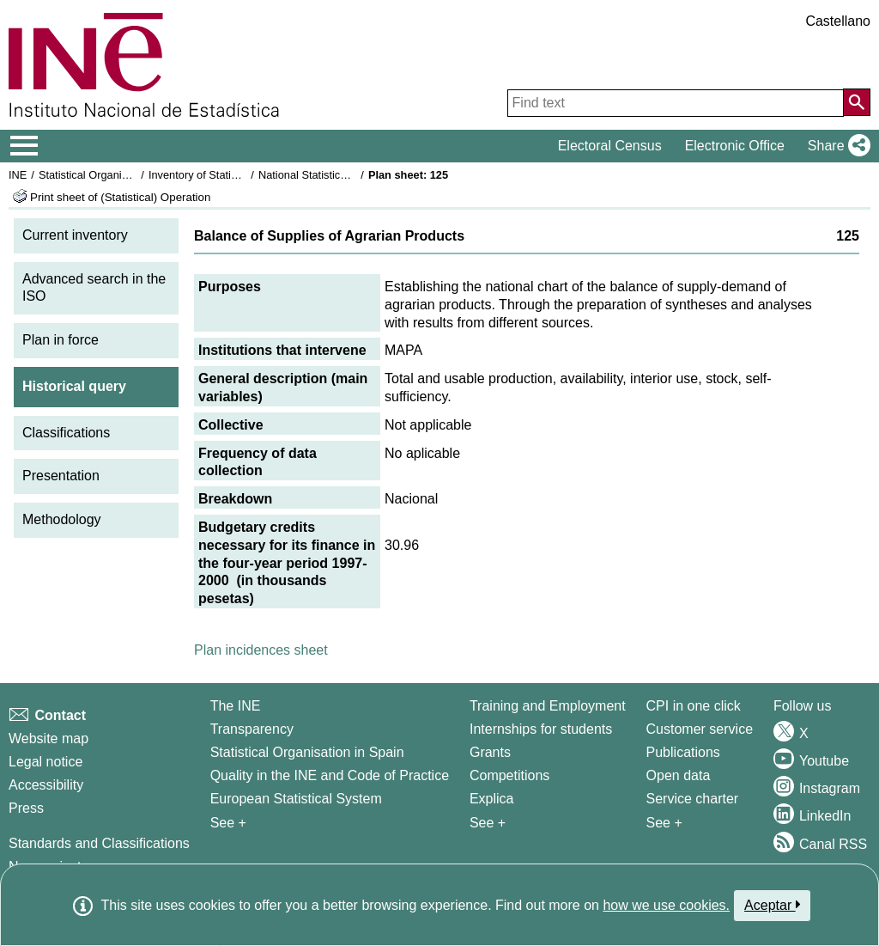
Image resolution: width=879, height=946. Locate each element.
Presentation (61, 475)
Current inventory (75, 235)
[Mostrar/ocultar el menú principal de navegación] (24, 146)
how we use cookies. (666, 905)
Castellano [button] (837, 21)
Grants (490, 752)
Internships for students (541, 729)
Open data (678, 775)
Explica (492, 798)
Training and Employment (548, 706)
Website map (48, 738)
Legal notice (45, 761)
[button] (835, 146)
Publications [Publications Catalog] (683, 752)
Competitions (509, 775)
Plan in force (60, 340)
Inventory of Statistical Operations (230, 174)
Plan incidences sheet (261, 650)
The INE (235, 706)
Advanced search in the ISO (94, 288)
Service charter (692, 798)
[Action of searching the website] (856, 102)
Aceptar (772, 904)
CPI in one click (693, 706)
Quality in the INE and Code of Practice (329, 775)
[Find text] (675, 103)
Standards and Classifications (99, 843)
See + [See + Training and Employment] (488, 822)
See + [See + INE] (228, 822)
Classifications (66, 432)
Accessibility (46, 785)
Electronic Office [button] (735, 145)
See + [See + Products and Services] (664, 822)
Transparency (252, 729)
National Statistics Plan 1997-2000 (342, 174)
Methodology (61, 519)
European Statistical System (296, 798)
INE (18, 174)
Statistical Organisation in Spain (116, 174)
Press (26, 808)
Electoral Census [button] (610, 145)
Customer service (699, 729)
